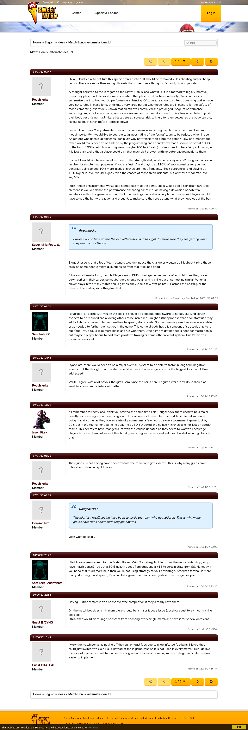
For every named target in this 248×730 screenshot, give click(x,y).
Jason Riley (39, 432)
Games (76, 13)
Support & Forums (106, 13)
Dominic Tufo (40, 523)
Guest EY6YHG (42, 622)
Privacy (97, 723)
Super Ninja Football (45, 245)
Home (37, 42)
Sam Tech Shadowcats (47, 583)
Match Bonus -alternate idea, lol (89, 42)
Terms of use (84, 723)
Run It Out (188, 718)
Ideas (61, 42)
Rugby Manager (72, 718)
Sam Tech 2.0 (41, 334)
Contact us (69, 723)
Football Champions (120, 718)
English (49, 42)
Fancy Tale (175, 718)
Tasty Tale (162, 718)
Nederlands (209, 2)
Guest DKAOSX (43, 665)
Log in (211, 13)
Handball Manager (144, 718)
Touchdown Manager (95, 718)
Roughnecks (40, 100)
